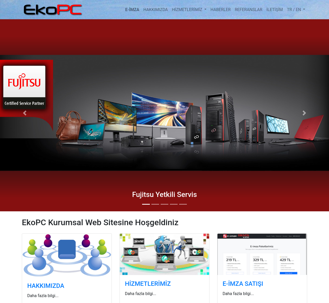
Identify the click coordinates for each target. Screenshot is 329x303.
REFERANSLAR (248, 9)
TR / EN (294, 9)
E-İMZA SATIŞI (243, 283)
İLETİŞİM (275, 9)
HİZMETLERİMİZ (187, 9)
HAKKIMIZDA (155, 9)
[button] (24, 112)
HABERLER (221, 9)
